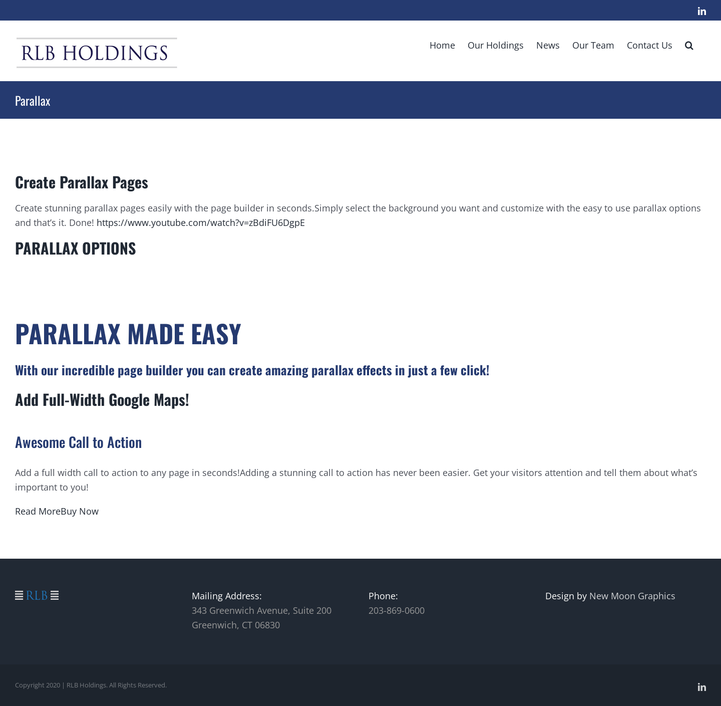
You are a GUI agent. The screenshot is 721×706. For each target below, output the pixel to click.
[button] (689, 44)
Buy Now (80, 511)
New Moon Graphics (632, 596)
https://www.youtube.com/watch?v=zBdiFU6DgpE (201, 222)
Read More (38, 511)
